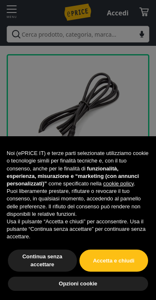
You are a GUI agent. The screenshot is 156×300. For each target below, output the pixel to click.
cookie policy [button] (118, 183)
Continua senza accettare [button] (42, 260)
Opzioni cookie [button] (78, 283)
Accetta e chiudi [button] (113, 261)
